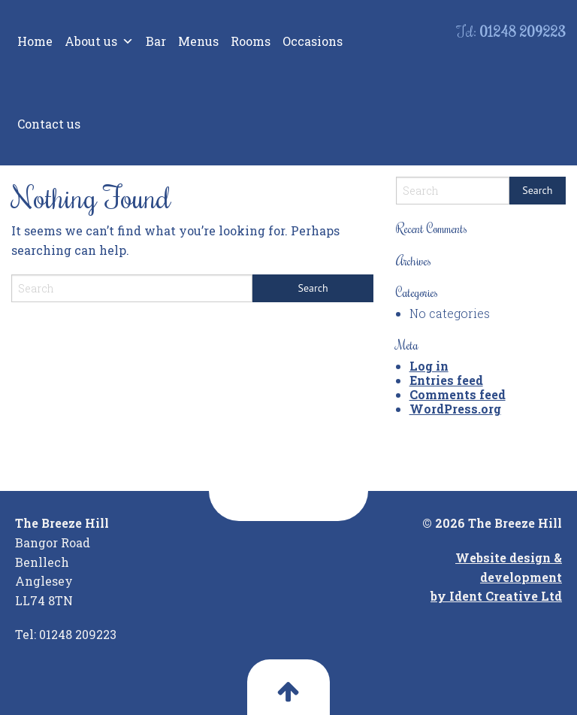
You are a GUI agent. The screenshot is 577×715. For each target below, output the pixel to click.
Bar (156, 41)
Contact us (48, 124)
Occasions (312, 41)
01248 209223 (522, 31)
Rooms (250, 41)
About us (99, 41)
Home (35, 41)
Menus (198, 41)
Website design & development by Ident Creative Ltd (496, 577)
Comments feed (457, 394)
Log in (429, 366)
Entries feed (446, 380)
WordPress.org (455, 409)
